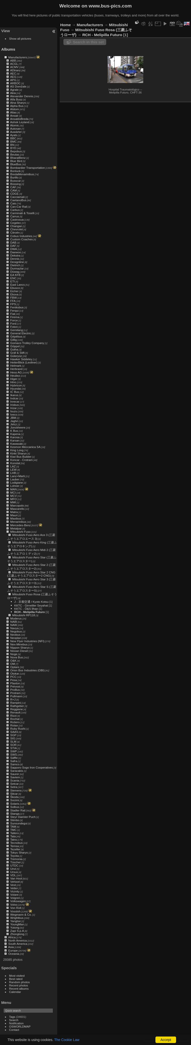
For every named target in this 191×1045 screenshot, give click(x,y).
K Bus (14, 430)
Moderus (16, 618)
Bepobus (16, 151)
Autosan (15, 128)
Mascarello (17, 508)
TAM (13, 826)
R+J (12, 699)
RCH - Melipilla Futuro (29, 611)
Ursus (14, 871)
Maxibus (15, 518)
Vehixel (15, 881)
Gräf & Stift (17, 352)
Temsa (14, 846)
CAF (13, 187)
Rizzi (13, 715)
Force (14, 320)
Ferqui (14, 310)
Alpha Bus (17, 105)
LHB (13, 472)
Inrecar (14, 401)
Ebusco (15, 287)
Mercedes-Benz (20, 525)
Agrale (14, 89)
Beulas (14, 154)
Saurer (14, 774)
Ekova (14, 294)
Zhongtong (17, 934)
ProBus (15, 689)
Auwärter (16, 131)
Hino (13, 382)
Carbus (15, 209)
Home (65, 25)
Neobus (15, 634)
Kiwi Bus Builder (20, 456)
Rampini (15, 702)
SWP (13, 751)
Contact (14, 1029)
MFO (13, 499)
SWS (13, 754)
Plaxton (15, 683)
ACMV (14, 67)
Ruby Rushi (17, 728)
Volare (14, 894)
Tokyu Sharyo (19, 852)
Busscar (15, 180)
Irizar (13, 408)
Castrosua (17, 219)
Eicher (14, 291)
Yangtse (15, 921)
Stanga (14, 813)
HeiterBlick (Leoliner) (23, 362)
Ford (13, 323)
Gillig (13, 339)
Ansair (14, 115)
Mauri (13, 515)
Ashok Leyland (19, 122)
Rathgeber (17, 705)
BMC (13, 141)
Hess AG (16, 372)
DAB (13, 242)
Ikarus (14, 395)
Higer (13, 378)
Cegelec (15, 222)
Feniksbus (17, 307)
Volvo (13, 904)
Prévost (15, 686)
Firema (14, 317)
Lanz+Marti (17, 476)
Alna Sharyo (18, 102)
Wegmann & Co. (21, 914)
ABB (13, 60)
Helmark (15, 365)
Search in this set (88, 42)
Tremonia (16, 859)
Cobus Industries (21, 236)
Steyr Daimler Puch (22, 816)
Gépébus (16, 336)
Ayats (13, 135)
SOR (13, 744)
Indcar (14, 398)
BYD (13, 148)
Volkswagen (18, 901)
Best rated (16, 978)
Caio (13, 203)
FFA (13, 300)
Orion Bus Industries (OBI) (27, 670)
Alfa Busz (16, 99)
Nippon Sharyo (20, 647)
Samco (14, 764)
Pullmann (16, 696)
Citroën (15, 232)
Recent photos (18, 985)
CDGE (14, 193)
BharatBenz (17, 157)
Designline (17, 261)
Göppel (15, 346)
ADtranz (15, 70)
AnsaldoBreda (19, 118)
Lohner (14, 485)
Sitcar (14, 793)
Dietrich (15, 265)
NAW (13, 624)
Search (13, 1020)
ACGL (14, 63)
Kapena (15, 433)
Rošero (15, 722)
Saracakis (16, 770)
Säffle (14, 757)
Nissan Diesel (19, 650)
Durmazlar (17, 268)
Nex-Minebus (18, 644)
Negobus (16, 631)
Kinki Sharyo (18, 453)
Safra (13, 761)
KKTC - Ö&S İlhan (26, 608)
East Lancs (17, 284)
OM (12, 663)
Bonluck (15, 171)
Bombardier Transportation (27, 167)
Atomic (14, 125)
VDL (13, 875)
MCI (13, 492)
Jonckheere (17, 427)
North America (17, 940)
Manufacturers (17, 57)
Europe (13, 950)
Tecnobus (16, 842)
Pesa (13, 680)
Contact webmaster (178, 1041)
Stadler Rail (17, 810)
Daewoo (15, 252)
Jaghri (14, 421)
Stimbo (14, 820)
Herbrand (16, 368)
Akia (13, 92)
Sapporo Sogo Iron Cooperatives (31, 767)
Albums (8, 49)
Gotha (14, 349)
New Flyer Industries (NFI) (27, 641)
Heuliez (15, 375)
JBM (13, 417)
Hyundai (15, 388)
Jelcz (13, 424)
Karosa (14, 437)
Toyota (14, 855)
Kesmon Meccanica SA (25, 446)
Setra (13, 786)
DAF (13, 245)
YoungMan (17, 924)
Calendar (15, 991)
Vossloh (15, 911)
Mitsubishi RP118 (23, 615)
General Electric (20, 333)
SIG (12, 738)
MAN (13, 489)
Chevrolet (16, 229)
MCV (13, 495)
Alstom (14, 109)
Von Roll (15, 907)
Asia (11, 947)
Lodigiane (16, 482)
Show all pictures (20, 38)
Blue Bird (16, 161)
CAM (13, 190)
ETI (12, 281)
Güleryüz (16, 355)
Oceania (13, 953)
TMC (13, 829)
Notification (16, 1023)
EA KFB (15, 274)
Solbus (14, 806)
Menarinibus (18, 521)
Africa (12, 937)
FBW (13, 297)
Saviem (15, 777)
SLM (13, 741)
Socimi (14, 800)
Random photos (19, 982)
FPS (13, 304)
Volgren (15, 897)
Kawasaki (16, 443)
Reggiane (16, 709)
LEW (13, 469)
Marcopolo (17, 505)
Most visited (17, 975)
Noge (13, 654)
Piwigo (161, 1041)
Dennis (14, 258)
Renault (15, 712)
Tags (12, 1016)
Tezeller (15, 849)
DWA (13, 249)
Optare (14, 667)
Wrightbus (16, 917)
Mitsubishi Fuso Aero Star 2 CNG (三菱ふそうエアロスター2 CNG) (31, 574)
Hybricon (16, 385)
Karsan (14, 440)
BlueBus (15, 164)
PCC (13, 676)
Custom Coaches (21, 239)
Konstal (15, 463)
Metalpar (16, 528)
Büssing (15, 183)
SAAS (14, 731)
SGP (13, 735)
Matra (14, 512)
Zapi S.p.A (17, 930)
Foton (14, 326)
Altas (13, 112)
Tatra (13, 839)
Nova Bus (16, 657)
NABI (13, 621)
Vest (13, 884)
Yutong (14, 927)
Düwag (14, 271)
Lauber (14, 479)
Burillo (14, 177)
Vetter (14, 888)
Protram (15, 693)
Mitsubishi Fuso (20, 531)
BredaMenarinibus (22, 174)
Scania (14, 780)
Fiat (12, 313)
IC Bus (14, 391)
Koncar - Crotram (21, 459)
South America (17, 943)
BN (12, 144)
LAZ (13, 466)
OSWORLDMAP (20, 1026)
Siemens (16, 790)
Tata (13, 836)
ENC (13, 278)
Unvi (13, 868)
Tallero (14, 833)
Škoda (14, 796)
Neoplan (15, 637)
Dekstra (15, 255)
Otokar (14, 673)
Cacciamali (17, 196)
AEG (13, 76)
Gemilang (16, 330)
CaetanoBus (18, 200)
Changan (16, 226)
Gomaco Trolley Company (27, 343)
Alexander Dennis (21, 96)
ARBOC (15, 83)
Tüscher (15, 862)
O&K (13, 660)
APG (13, 80)
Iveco (13, 414)
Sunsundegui (18, 823)
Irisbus (14, 404)
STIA (13, 748)
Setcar (14, 783)
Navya (14, 628)
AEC (13, 73)
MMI (13, 502)
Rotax (14, 725)
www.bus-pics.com (110, 5)
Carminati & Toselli (22, 213)
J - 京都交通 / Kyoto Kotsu (31, 601)
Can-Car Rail (18, 206)
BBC (13, 138)
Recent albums (19, 988)
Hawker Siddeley (21, 359)
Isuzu (13, 411)
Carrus (14, 216)
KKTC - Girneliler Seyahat (31, 605)
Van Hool (16, 878)
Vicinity (14, 891)
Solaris (14, 803)
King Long (16, 450)
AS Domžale (18, 86)
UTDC (14, 865)
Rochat (14, 718)
